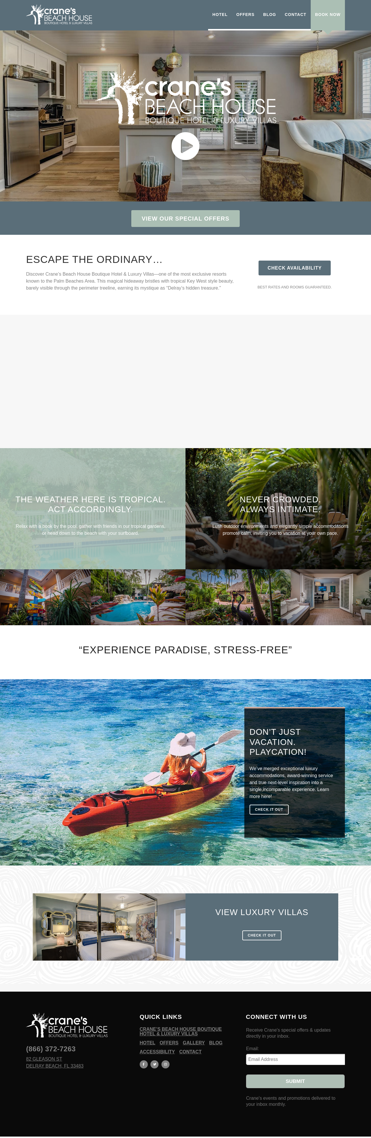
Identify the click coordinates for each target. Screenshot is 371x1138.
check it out (269, 810)
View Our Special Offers (186, 218)
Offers (169, 1035)
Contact (190, 1044)
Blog (216, 1035)
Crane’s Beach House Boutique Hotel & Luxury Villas (181, 1023)
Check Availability (295, 268)
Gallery (194, 1035)
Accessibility (157, 1044)
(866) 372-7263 (51, 1041)
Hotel (147, 1035)
